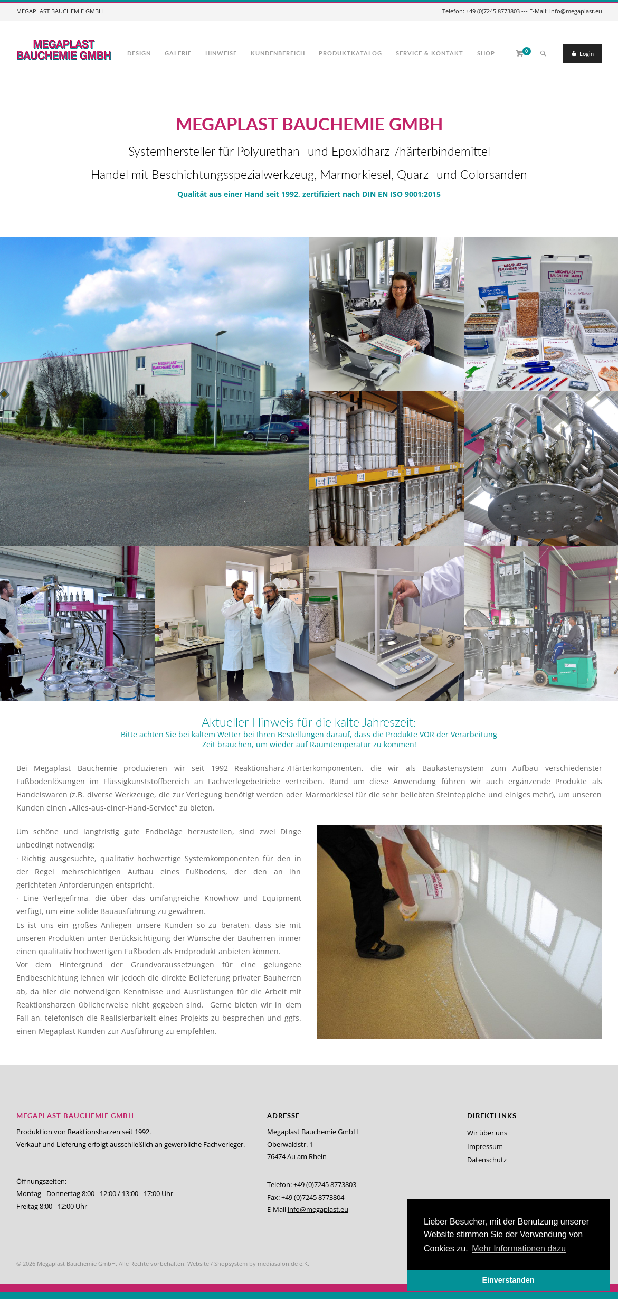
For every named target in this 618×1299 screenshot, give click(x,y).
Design (139, 53)
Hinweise (221, 53)
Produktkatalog (350, 53)
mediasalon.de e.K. (283, 1263)
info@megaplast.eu (318, 1209)
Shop (486, 53)
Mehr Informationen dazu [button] (519, 1248)
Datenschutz (487, 1159)
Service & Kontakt (429, 53)
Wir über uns (487, 1132)
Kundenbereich (278, 53)
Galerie (178, 53)
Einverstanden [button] (508, 1280)
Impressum (485, 1146)
